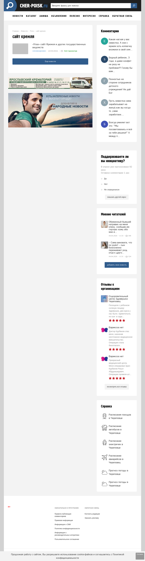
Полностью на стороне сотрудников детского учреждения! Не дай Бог (120, 86)
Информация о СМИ (63, 524)
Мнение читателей (113, 214)
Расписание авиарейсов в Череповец (116, 459)
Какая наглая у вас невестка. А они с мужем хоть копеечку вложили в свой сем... (120, 44)
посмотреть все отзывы (117, 387)
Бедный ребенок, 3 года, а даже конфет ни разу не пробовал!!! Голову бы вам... (120, 64)
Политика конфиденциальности (67, 529)
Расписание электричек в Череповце (116, 444)
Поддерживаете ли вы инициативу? (115, 159)
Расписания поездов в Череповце (120, 416)
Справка (106, 406)
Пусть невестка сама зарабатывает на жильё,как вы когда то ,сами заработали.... (120, 107)
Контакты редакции (92, 514)
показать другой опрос (116, 197)
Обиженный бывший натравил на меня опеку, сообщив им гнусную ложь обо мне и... (120, 227)
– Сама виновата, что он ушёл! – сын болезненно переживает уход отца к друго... (120, 247)
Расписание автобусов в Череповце (115, 429)
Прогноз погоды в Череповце (118, 472)
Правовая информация (64, 520)
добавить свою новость (116, 265)
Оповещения (39, 51)
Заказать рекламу (92, 518)
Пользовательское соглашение (67, 539)
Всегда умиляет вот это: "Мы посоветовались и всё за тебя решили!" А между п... (120, 129)
